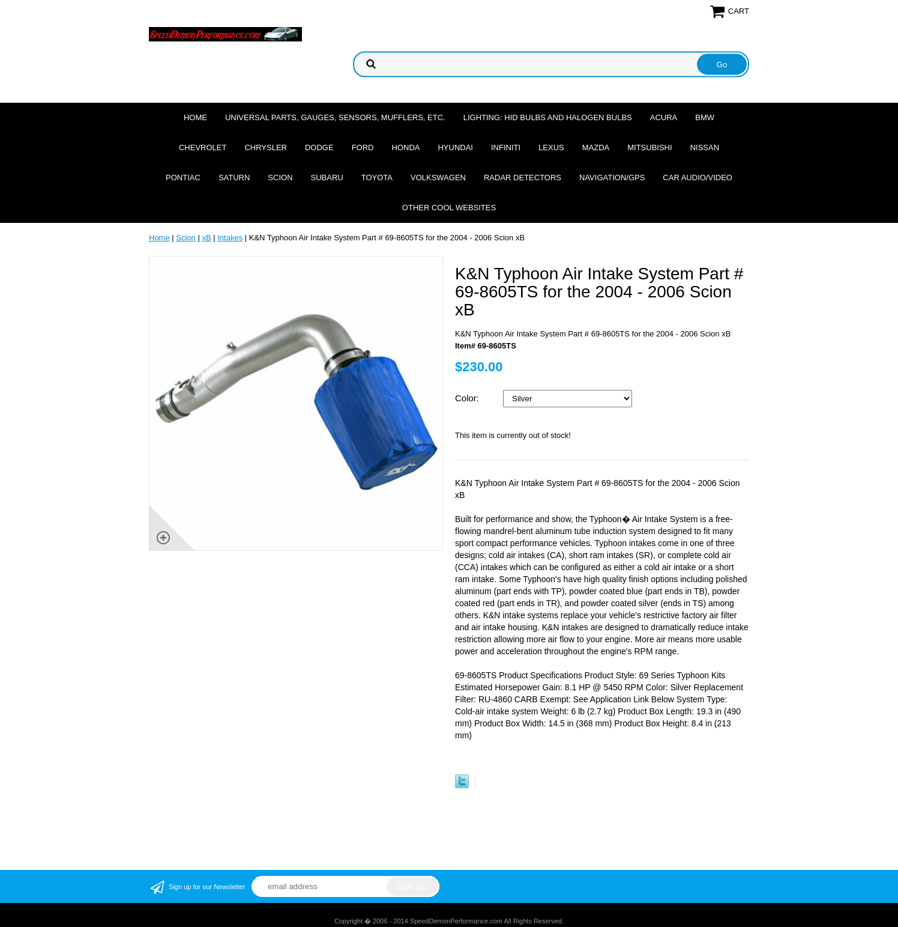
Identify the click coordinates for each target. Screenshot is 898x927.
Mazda (596, 147)
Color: (468, 398)
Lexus (551, 147)
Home (195, 117)
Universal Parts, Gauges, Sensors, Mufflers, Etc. (335, 117)
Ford (363, 147)
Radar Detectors (522, 177)
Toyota (377, 177)
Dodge (319, 147)
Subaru (327, 177)
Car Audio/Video (697, 177)
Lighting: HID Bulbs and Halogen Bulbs (547, 117)
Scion (280, 177)
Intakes (230, 237)
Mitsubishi (649, 147)
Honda (406, 147)
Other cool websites (449, 207)
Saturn (234, 177)
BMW (704, 117)
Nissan (704, 147)
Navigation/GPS (612, 177)
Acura (664, 117)
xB (206, 237)
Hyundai (455, 147)
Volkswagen (438, 177)
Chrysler (265, 147)
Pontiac (183, 177)
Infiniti (505, 147)
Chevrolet (202, 147)
